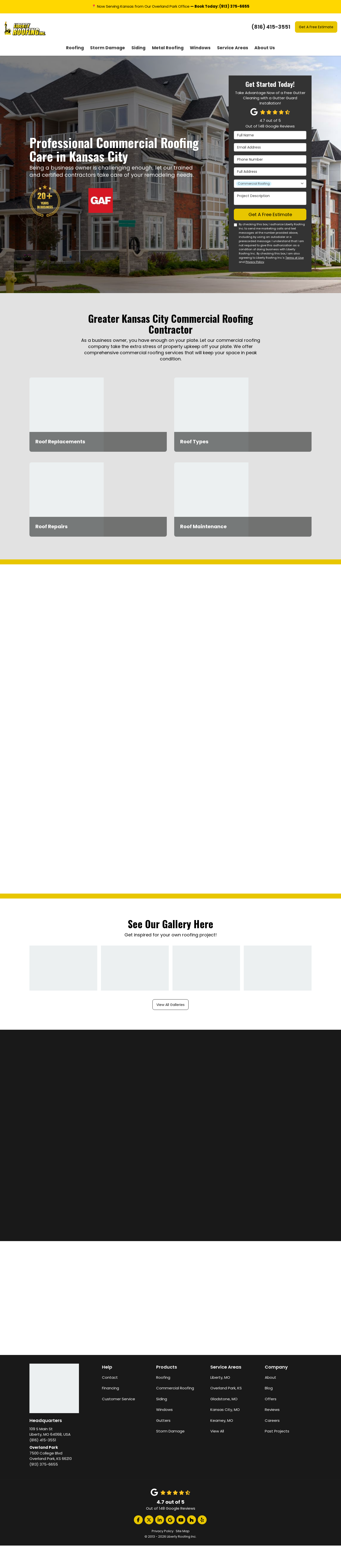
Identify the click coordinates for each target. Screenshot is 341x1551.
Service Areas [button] (228, 54)
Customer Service (118, 1404)
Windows (164, 1415)
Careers (272, 1425)
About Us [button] (258, 54)
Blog (269, 1393)
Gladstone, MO (224, 1404)
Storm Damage (170, 1436)
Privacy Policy (254, 275)
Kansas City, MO (225, 1415)
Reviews (272, 1415)
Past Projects (277, 1436)
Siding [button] (140, 54)
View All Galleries (170, 1009)
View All (217, 1436)
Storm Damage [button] (111, 54)
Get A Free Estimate (316, 27)
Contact (110, 1382)
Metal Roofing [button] (168, 54)
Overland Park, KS (226, 1393)
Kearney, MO (221, 1425)
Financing (110, 1393)
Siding (161, 1404)
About (270, 1382)
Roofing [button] (81, 54)
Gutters (163, 1425)
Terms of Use (294, 271)
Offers (270, 1404)
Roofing (163, 1382)
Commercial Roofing (175, 1393)
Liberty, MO (220, 1382)
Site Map (183, 1536)
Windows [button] (198, 54)
